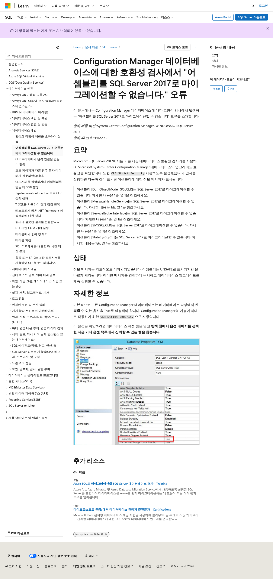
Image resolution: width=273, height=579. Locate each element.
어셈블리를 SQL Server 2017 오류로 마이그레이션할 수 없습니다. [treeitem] (39, 150)
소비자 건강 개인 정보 (115, 566)
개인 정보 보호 (83, 566)
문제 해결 (91, 47)
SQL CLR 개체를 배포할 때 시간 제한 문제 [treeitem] (38, 249)
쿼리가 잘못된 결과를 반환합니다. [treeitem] (37, 222)
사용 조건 (144, 566)
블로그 (49, 566)
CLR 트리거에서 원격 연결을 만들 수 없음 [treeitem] (37, 161)
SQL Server (109, 47)
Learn (77, 47)
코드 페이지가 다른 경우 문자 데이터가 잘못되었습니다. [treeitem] (38, 173)
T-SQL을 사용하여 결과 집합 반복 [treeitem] (37, 204)
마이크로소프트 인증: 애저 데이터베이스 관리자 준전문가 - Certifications (122, 509)
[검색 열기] (253, 6)
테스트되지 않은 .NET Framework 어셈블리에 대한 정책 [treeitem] (39, 213)
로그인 (263, 5)
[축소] (57, 47)
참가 (65, 566)
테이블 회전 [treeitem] (23, 240)
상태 (215, 61)
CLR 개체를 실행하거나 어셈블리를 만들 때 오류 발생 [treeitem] (38, 184)
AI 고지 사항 (13, 566)
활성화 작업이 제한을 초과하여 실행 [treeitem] (38, 139)
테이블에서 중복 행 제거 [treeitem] (31, 234)
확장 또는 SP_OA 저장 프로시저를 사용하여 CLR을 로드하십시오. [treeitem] (38, 260)
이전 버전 (33, 566)
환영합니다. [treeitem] (16, 64)
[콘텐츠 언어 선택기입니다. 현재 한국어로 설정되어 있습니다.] (14, 555)
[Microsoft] (8, 6)
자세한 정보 (220, 66)
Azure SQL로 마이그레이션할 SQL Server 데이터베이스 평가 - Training (120, 484)
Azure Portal (223, 17)
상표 (159, 566)
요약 (215, 55)
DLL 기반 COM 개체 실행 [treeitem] (32, 228)
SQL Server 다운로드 (252, 17)
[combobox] (34, 56)
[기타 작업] (196, 47)
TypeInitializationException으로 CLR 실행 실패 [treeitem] (38, 195)
